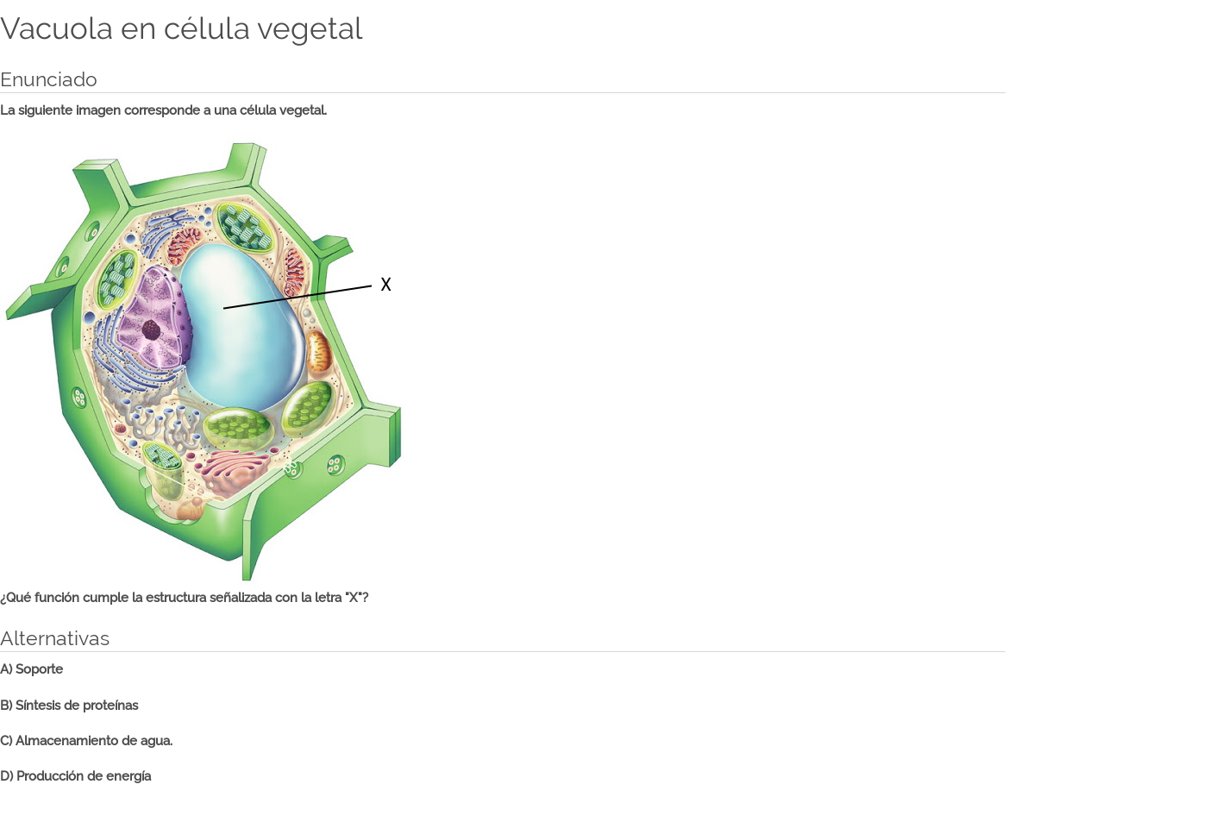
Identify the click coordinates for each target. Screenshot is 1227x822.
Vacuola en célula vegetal (181, 28)
